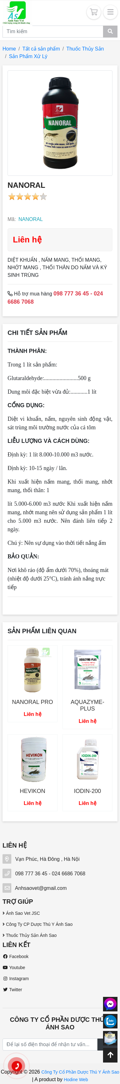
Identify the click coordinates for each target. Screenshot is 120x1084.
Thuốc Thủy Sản (85, 48)
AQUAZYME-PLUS (87, 705)
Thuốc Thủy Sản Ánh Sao (30, 935)
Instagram (16, 978)
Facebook (16, 956)
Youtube (14, 967)
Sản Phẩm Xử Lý (28, 56)
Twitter (12, 989)
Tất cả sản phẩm (41, 48)
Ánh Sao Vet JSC (21, 913)
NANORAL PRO (32, 702)
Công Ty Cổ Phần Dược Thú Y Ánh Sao (80, 1072)
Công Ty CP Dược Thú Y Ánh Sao (38, 924)
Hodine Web (76, 1079)
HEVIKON (32, 791)
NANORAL (31, 219)
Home (9, 48)
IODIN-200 (87, 791)
